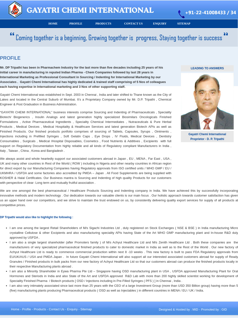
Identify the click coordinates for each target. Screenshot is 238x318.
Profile (26, 309)
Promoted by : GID (214, 309)
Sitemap (86, 309)
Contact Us (56, 309)
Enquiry (72, 309)
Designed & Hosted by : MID (178, 309)
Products (40, 309)
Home (15, 309)
